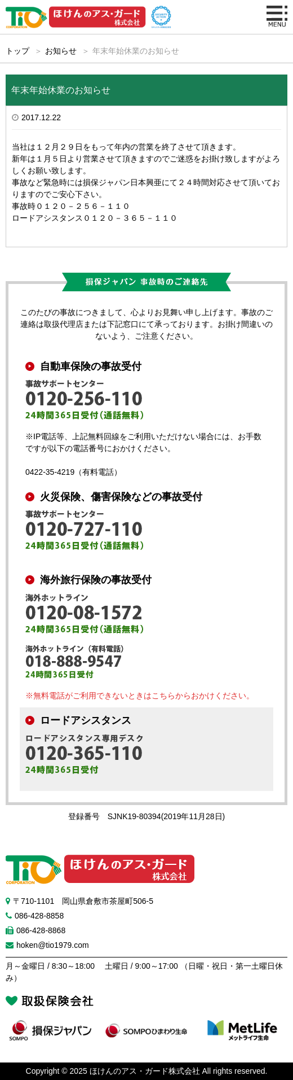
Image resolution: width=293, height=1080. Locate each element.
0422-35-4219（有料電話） (73, 471)
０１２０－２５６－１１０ (82, 206)
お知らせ (61, 50)
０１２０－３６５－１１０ (130, 217)
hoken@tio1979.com (52, 945)
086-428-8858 (39, 915)
